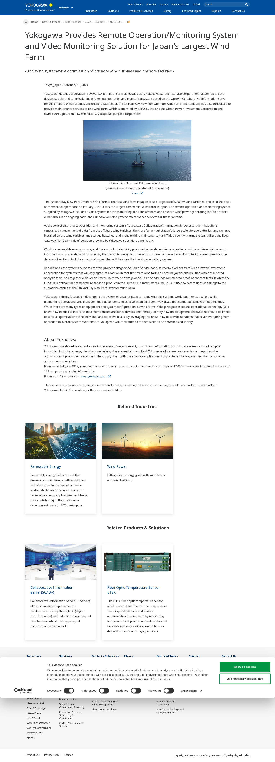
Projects (100, 22)
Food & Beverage (36, 708)
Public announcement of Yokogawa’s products (105, 703)
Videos (128, 674)
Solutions (113, 11)
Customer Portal (198, 679)
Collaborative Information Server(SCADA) (52, 590)
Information (98, 664)
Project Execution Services (101, 685)
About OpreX (163, 677)
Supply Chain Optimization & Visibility (72, 706)
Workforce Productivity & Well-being (72, 666)
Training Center (197, 669)
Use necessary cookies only (245, 742)
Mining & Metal (35, 698)
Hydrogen (32, 693)
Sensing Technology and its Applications (170, 711)
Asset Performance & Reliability (70, 682)
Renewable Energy (46, 466)
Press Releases (73, 22)
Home (35, 22)
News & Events (135, 4)
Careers (164, 4)
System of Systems (166, 682)
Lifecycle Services (101, 692)
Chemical (32, 679)
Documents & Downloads (138, 664)
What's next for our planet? (167, 666)
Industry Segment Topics (170, 672)
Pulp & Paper (34, 713)
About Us (151, 4)
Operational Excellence (71, 688)
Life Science (98, 697)
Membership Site (180, 4)
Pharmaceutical (35, 703)
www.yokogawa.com (95, 377)
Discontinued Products (104, 709)
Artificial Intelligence (167, 697)
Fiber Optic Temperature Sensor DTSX (134, 590)
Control (96, 669)
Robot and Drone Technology (165, 703)
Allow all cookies (245, 731)
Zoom (137, 193)
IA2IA (159, 687)
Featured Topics (191, 11)
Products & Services (141, 11)
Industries (91, 11)
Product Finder (197, 674)
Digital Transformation (168, 692)
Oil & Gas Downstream (39, 669)
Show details (189, 754)
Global (196, 4)
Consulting (98, 679)
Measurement (99, 674)
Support (216, 11)
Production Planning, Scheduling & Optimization (70, 715)
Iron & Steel (33, 718)
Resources (130, 669)
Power (30, 684)
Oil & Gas (32, 664)
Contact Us (238, 11)
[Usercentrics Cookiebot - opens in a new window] (23, 755)
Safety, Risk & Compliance (66, 674)
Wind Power (117, 466)
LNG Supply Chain (36, 674)
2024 (88, 22)
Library (167, 11)
